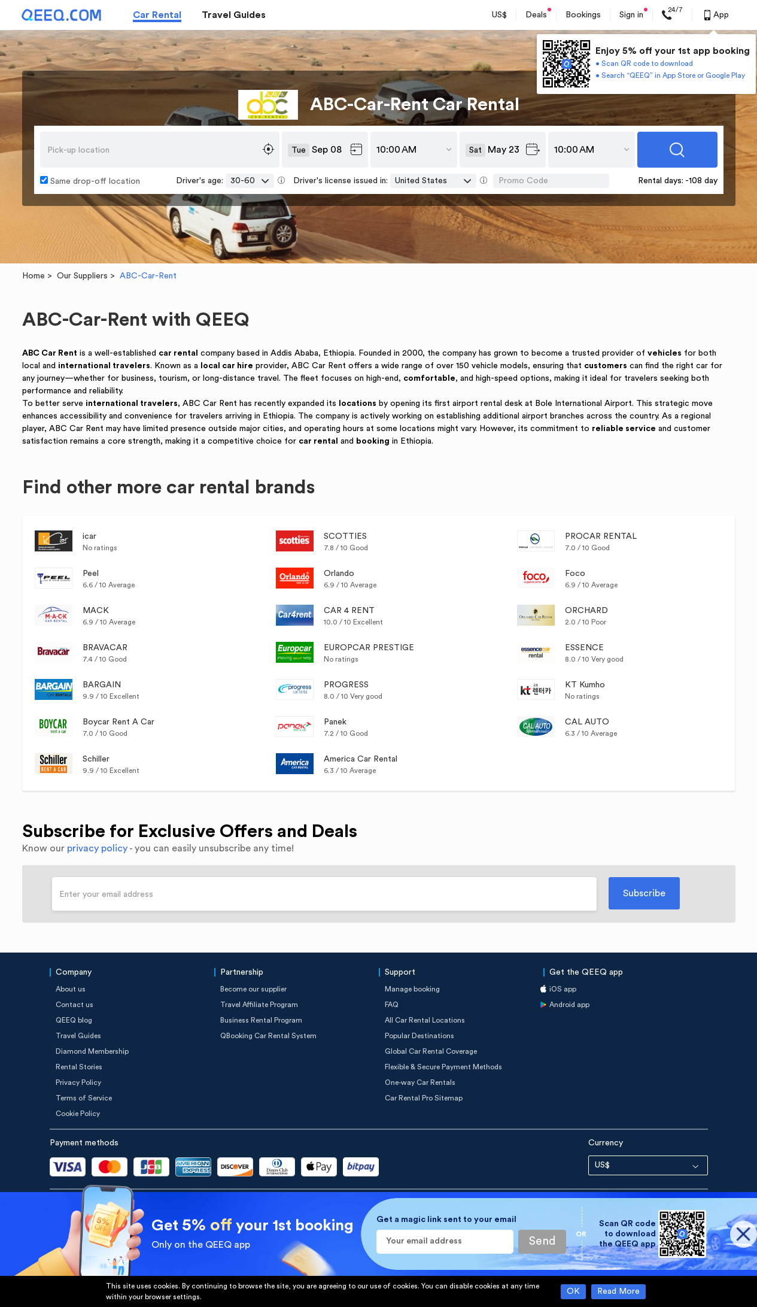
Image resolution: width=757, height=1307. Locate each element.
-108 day (701, 181)
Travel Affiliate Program (259, 1004)
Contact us (74, 1004)
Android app (569, 1004)
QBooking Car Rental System (268, 1035)
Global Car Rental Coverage (431, 1051)
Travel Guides (234, 15)
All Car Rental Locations (425, 1020)
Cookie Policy (78, 1113)
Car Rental (157, 15)
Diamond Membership (92, 1051)
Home (33, 276)
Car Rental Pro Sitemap (424, 1098)
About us (71, 989)
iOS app (562, 989)
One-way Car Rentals (420, 1082)
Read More (618, 1291)
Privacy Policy (78, 1082)
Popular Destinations (419, 1035)
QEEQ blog (74, 1020)
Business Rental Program (261, 1020)
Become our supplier (253, 989)
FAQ (392, 1004)
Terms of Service (84, 1098)
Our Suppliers (82, 276)
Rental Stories (79, 1067)
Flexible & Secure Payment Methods (443, 1067)
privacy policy (97, 848)
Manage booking (412, 989)
